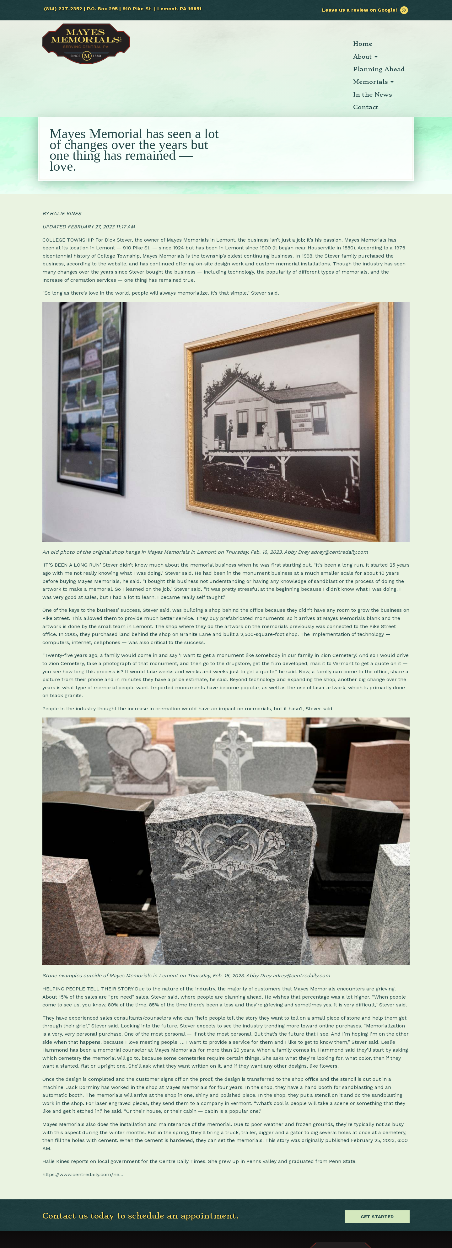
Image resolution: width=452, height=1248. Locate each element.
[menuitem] (170, 44)
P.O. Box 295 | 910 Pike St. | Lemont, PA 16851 (144, 9)
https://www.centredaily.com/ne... (82, 1125)
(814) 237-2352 (61, 1203)
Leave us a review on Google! (365, 10)
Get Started (377, 1167)
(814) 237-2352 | (65, 9)
